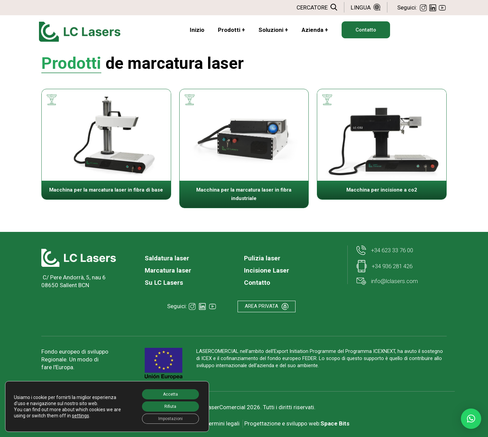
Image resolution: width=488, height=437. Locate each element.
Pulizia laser (262, 258)
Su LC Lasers (164, 282)
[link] (78, 257)
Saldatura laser (167, 258)
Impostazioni (165, 417)
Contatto (257, 282)
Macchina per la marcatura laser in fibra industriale (243, 194)
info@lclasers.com (387, 281)
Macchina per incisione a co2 (381, 190)
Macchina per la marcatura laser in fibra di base (106, 190)
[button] (471, 419)
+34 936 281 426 (384, 266)
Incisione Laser (266, 270)
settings (88, 415)
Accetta (165, 389)
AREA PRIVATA (268, 307)
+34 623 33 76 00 (385, 250)
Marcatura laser (168, 270)
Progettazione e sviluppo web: (298, 421)
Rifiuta (165, 403)
